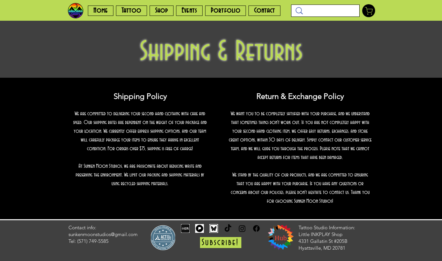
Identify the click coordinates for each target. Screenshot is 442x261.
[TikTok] (228, 228)
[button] (220, 242)
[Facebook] (256, 228)
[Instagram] (242, 228)
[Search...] (325, 11)
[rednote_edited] (185, 228)
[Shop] (368, 10)
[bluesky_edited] (213, 228)
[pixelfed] (199, 228)
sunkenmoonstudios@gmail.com (103, 234)
